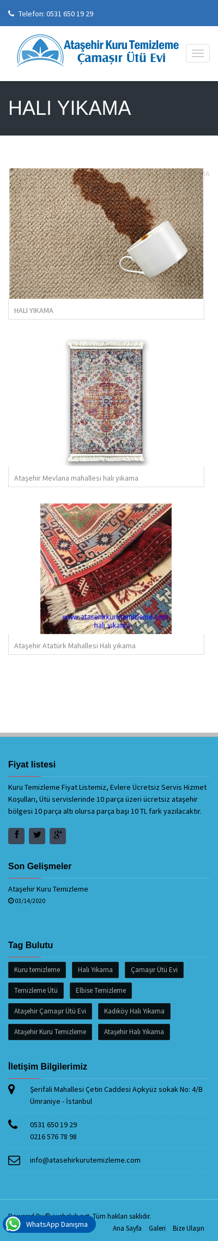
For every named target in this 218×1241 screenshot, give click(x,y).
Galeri (157, 1228)
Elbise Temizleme (101, 990)
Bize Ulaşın (188, 1228)
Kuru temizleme (37, 969)
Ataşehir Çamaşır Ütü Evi (50, 1011)
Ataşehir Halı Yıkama (134, 1031)
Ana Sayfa (127, 1228)
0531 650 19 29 (69, 14)
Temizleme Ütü (36, 990)
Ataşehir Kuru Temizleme (48, 889)
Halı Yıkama (95, 969)
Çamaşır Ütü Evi (154, 969)
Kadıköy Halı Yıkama (134, 1011)
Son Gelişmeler (40, 866)
